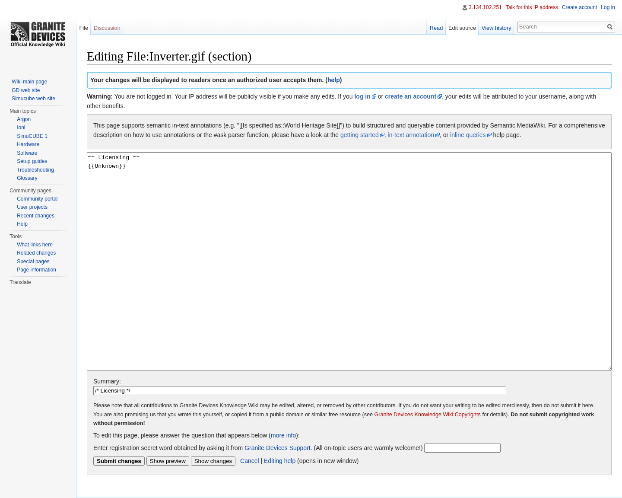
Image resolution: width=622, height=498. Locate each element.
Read (436, 28)
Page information (36, 270)
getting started (359, 134)
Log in (608, 7)
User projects (32, 207)
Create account (579, 7)
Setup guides (32, 161)
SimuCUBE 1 (32, 136)
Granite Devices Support (277, 447)
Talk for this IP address (532, 7)
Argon (24, 119)
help (333, 80)
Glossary (27, 178)
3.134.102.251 (485, 7)
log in (362, 96)
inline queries (468, 134)
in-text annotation (411, 134)
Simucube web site (33, 99)
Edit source (462, 28)
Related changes (36, 253)
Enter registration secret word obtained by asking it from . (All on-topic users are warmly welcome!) (258, 447)
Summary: (107, 381)
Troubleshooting (35, 170)
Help (22, 224)
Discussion (107, 28)
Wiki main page (29, 82)
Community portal (37, 199)
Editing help (279, 460)
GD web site (26, 90)
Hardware (28, 144)
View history (496, 28)
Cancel (249, 460)
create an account (410, 96)
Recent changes (35, 216)
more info (283, 435)
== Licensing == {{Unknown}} (349, 261)
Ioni (21, 127)
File (83, 28)
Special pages (33, 262)
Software (27, 153)
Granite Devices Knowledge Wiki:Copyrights (427, 415)
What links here (35, 245)
